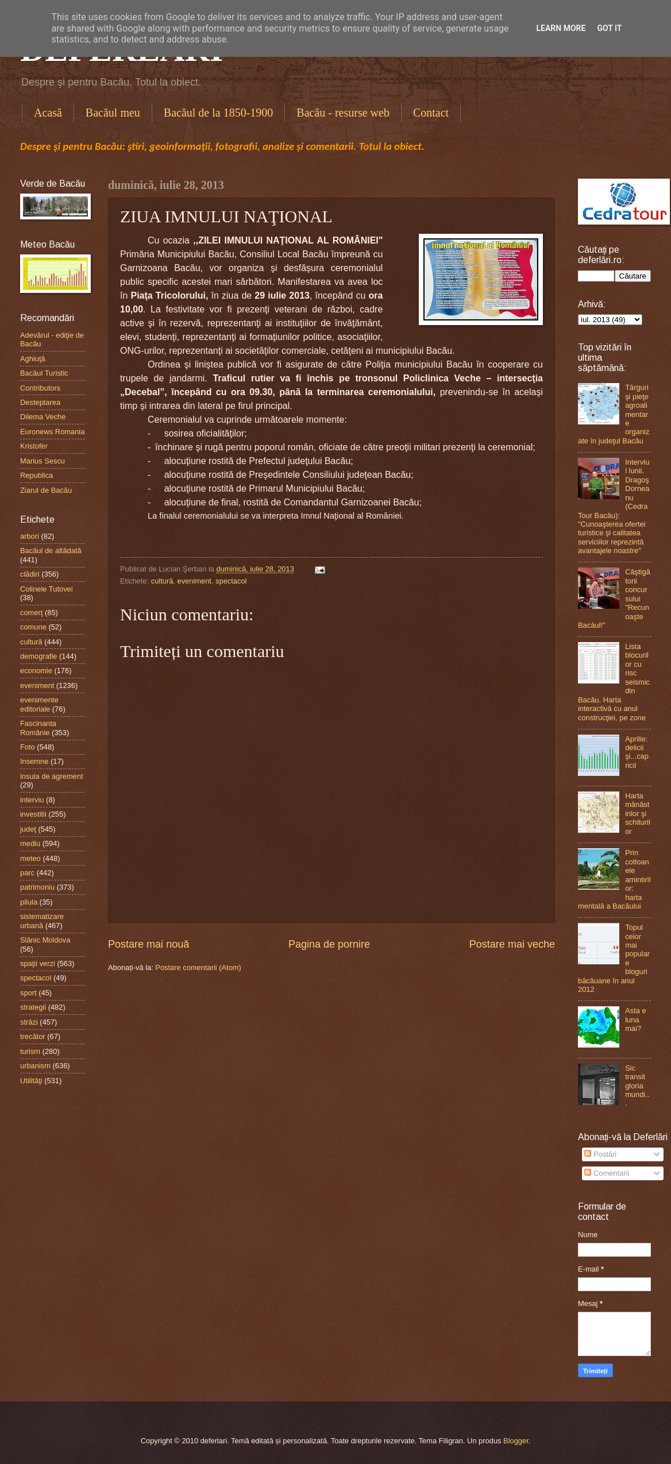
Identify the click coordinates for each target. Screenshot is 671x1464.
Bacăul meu (113, 112)
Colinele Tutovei (46, 589)
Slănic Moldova (45, 940)
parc (27, 872)
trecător (32, 1036)
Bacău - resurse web (343, 112)
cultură (162, 581)
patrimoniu (37, 887)
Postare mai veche (512, 944)
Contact (431, 112)
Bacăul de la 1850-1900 (218, 112)
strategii (33, 1007)
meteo (30, 858)
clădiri (30, 574)
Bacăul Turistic (44, 373)
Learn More (560, 28)
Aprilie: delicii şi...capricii (637, 752)
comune (33, 627)
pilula (28, 902)
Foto (27, 747)
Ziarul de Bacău (46, 490)
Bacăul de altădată (51, 550)
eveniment (194, 581)
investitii (33, 814)
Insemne (34, 761)
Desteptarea (40, 402)
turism (30, 1051)
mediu (30, 843)
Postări (600, 1154)
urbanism (35, 1065)
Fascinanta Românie (38, 727)
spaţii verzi (37, 963)
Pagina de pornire (329, 944)
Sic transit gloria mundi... (637, 1086)
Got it (609, 28)
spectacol (230, 581)
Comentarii (606, 1173)
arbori (29, 536)
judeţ (28, 829)
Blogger (516, 1440)
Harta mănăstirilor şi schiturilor (637, 813)
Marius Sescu (42, 461)
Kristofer (34, 446)
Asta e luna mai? (635, 1019)
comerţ (31, 612)
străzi (29, 1022)
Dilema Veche (42, 416)
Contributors (40, 388)
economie (36, 670)
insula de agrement (51, 776)
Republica (36, 475)
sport (28, 992)
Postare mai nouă (148, 944)
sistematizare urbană (42, 920)
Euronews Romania (52, 431)
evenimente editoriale (39, 704)
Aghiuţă (32, 358)
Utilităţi (31, 1080)
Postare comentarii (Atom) (198, 967)
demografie (38, 656)
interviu (32, 799)
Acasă (48, 112)
